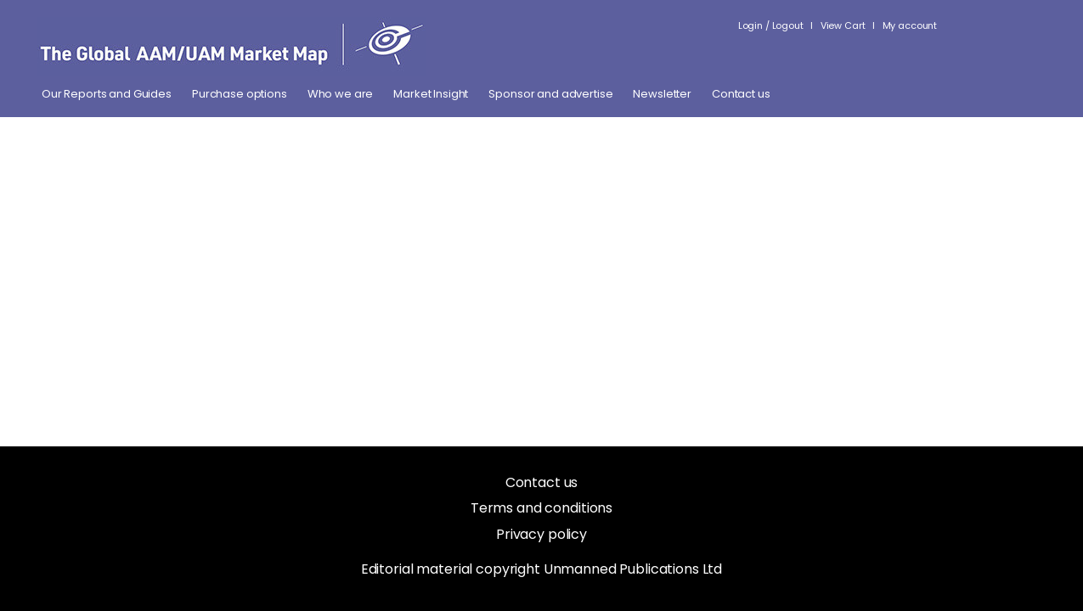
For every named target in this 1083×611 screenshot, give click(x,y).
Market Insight (430, 94)
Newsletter (662, 94)
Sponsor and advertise (550, 94)
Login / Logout (771, 25)
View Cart (843, 25)
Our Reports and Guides (107, 94)
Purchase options (239, 94)
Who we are (340, 94)
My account (910, 25)
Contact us (741, 94)
